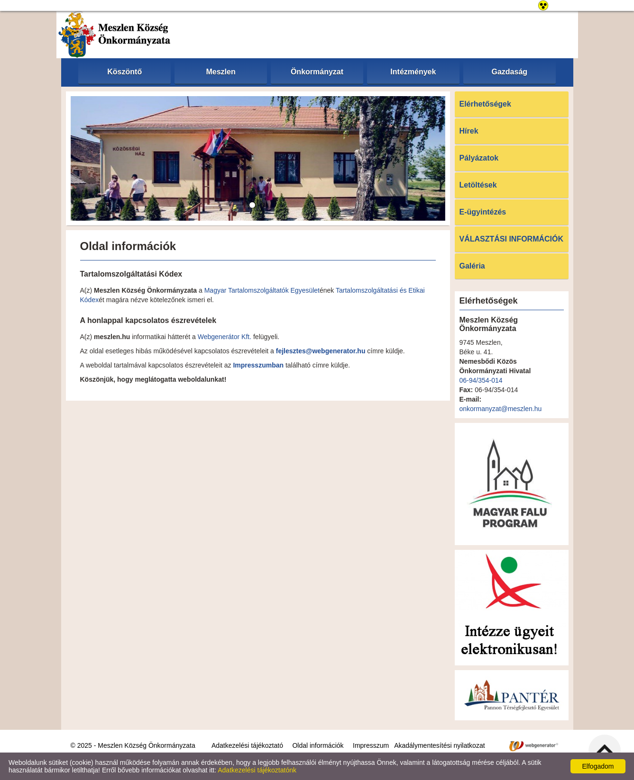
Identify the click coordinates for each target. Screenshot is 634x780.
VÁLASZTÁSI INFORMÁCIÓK (511, 239)
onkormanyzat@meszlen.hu (500, 408)
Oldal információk (317, 745)
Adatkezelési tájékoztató (247, 745)
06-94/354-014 (481, 380)
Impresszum (371, 745)
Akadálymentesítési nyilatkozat (439, 745)
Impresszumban (258, 365)
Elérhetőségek (485, 104)
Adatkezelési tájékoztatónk (257, 770)
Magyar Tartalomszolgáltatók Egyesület (262, 290)
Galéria (472, 266)
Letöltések (478, 185)
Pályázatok (479, 158)
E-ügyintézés (482, 212)
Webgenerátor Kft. (224, 337)
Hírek (468, 131)
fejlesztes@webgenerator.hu (321, 351)
